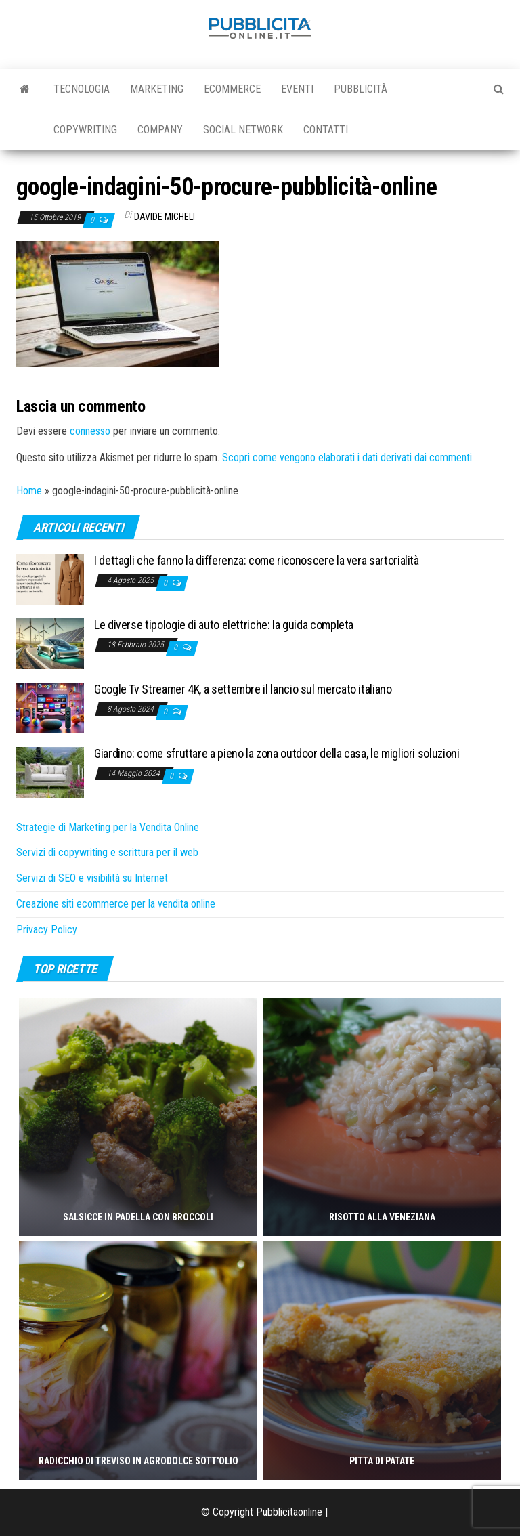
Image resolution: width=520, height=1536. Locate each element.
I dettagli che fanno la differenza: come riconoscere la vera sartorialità (256, 560)
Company (160, 129)
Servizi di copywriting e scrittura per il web (107, 852)
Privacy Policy (46, 929)
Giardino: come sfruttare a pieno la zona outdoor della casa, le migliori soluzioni (276, 753)
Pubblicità (360, 89)
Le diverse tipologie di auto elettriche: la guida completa (223, 625)
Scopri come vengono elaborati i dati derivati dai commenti (347, 457)
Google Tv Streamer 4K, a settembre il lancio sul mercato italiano (243, 689)
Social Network (243, 129)
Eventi (297, 89)
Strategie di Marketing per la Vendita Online (107, 827)
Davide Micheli (164, 216)
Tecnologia (81, 89)
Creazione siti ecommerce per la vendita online (115, 903)
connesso (90, 431)
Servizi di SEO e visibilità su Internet (92, 878)
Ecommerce (232, 89)
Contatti (325, 129)
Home (29, 490)
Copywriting (85, 129)
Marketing (156, 89)
